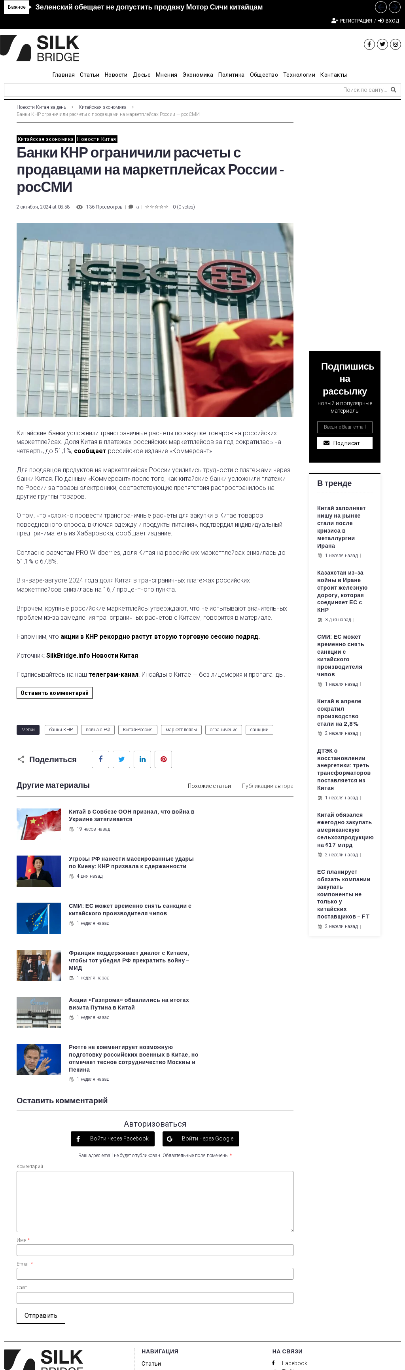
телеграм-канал (113, 674)
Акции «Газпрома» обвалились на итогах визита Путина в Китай (101, 914)
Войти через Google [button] (207, 1013)
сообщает (90, 451)
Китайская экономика (103, 107)
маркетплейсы (181, 729)
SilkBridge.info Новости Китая (92, 655)
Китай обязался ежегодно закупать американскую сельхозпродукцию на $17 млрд (345, 830)
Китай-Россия (138, 729)
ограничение (223, 729)
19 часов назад (89, 836)
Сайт (22, 1162)
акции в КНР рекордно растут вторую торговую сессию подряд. (159, 636)
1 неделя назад (88, 891)
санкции (259, 729)
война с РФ (98, 729)
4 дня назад (229, 844)
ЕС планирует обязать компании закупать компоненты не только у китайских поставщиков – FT (344, 894)
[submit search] (393, 90)
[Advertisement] (344, 220)
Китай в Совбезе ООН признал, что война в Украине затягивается (101, 819)
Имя (23, 1114)
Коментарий (30, 1041)
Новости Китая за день (41, 107)
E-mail (25, 1138)
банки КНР (61, 729)
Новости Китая (96, 139)
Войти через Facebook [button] (119, 1013)
